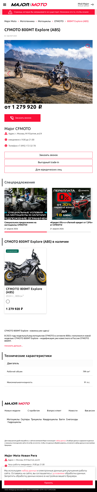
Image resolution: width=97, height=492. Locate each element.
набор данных (61, 441)
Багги (62, 419)
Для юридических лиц (49, 169)
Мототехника (27, 21)
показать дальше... (13, 345)
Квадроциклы (50, 419)
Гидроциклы (14, 422)
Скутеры (25, 419)
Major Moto (10, 21)
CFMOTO (59, 21)
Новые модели (12, 410)
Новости (73, 410)
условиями (59, 473)
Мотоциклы (44, 21)
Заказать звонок (20, 117)
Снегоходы (72, 419)
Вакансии (90, 410)
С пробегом (34, 410)
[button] (91, 204)
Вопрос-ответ (54, 410)
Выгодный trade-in (48, 162)
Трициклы (36, 419)
